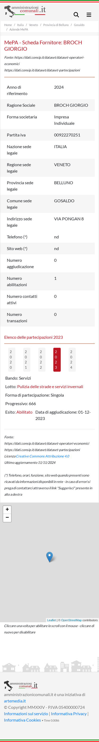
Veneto (33, 25)
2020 (11, 360)
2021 (26, 360)
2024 (71, 360)
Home (8, 25)
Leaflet (51, 620)
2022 (41, 360)
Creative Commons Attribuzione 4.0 (42, 456)
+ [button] (7, 510)
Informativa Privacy (69, 713)
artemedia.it (15, 700)
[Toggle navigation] (76, 15)
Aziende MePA (19, 29)
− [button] (7, 518)
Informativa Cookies (22, 719)
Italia (20, 25)
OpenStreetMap (71, 620)
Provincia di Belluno (56, 25)
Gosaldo (79, 25)
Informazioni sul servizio (26, 713)
